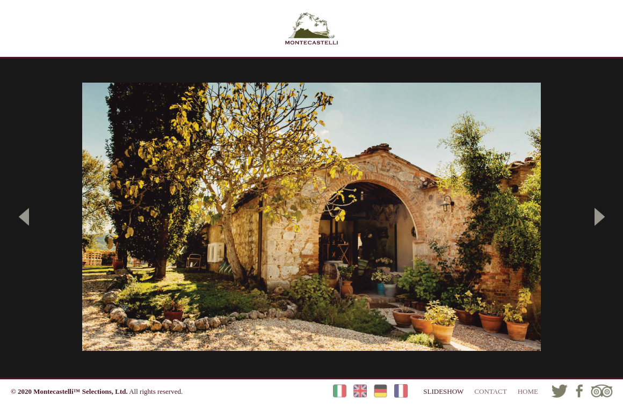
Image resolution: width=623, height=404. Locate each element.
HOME (528, 391)
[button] (24, 216)
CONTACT (490, 391)
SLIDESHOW (443, 391)
